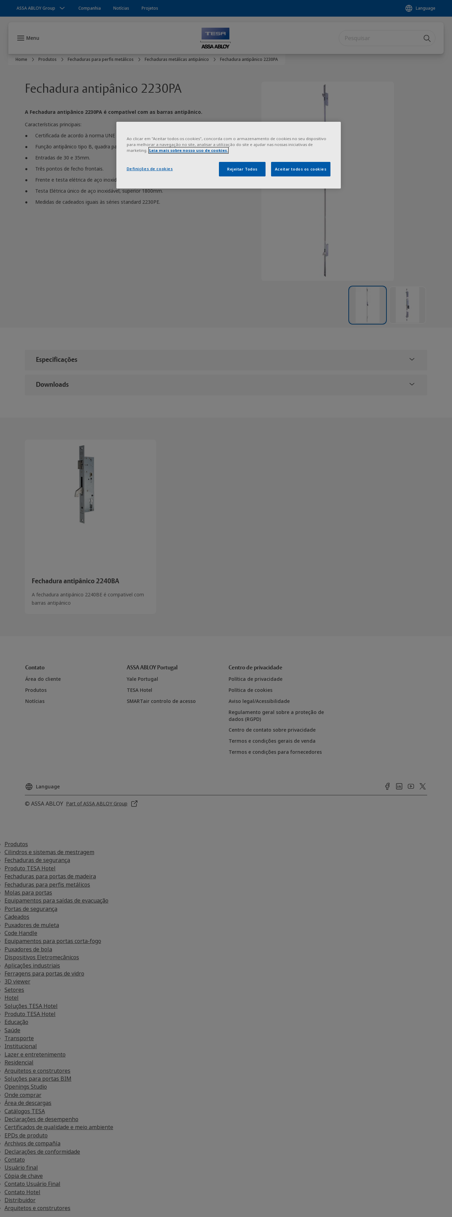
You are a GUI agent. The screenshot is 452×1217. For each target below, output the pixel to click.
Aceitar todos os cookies (301, 169)
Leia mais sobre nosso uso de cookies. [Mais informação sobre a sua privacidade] (188, 150)
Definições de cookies (150, 168)
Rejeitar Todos (242, 169)
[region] (228, 155)
